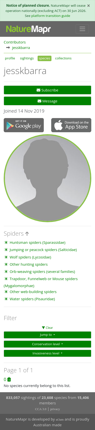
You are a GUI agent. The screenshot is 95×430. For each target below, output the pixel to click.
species (44, 58)
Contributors (15, 42)
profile (10, 58)
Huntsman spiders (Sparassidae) (37, 242)
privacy (55, 409)
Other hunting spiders (29, 264)
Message (47, 100)
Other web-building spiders (33, 291)
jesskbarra (21, 47)
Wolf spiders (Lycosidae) (30, 257)
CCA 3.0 (41, 409)
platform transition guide (50, 15)
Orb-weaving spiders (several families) (42, 271)
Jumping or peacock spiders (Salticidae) (43, 249)
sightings (27, 58)
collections (63, 58)
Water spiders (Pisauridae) (32, 298)
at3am (60, 419)
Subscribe (47, 89)
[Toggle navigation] (82, 29)
